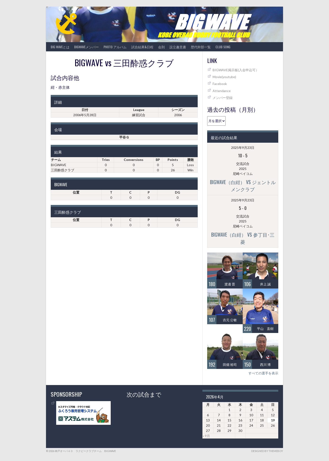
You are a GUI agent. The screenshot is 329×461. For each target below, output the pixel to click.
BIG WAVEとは (60, 46)
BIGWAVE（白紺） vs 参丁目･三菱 (242, 238)
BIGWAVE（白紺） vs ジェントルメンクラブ (243, 185)
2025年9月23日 (242, 148)
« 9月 (206, 436)
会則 (161, 46)
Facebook (220, 84)
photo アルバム (115, 46)
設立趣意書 (177, 46)
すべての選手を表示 (263, 373)
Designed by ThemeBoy (267, 450)
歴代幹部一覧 (201, 46)
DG (177, 192)
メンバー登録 (223, 98)
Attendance (222, 91)
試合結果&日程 (142, 46)
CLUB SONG (222, 46)
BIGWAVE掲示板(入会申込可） (236, 70)
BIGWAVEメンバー (86, 46)
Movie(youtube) (224, 77)
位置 (76, 192)
